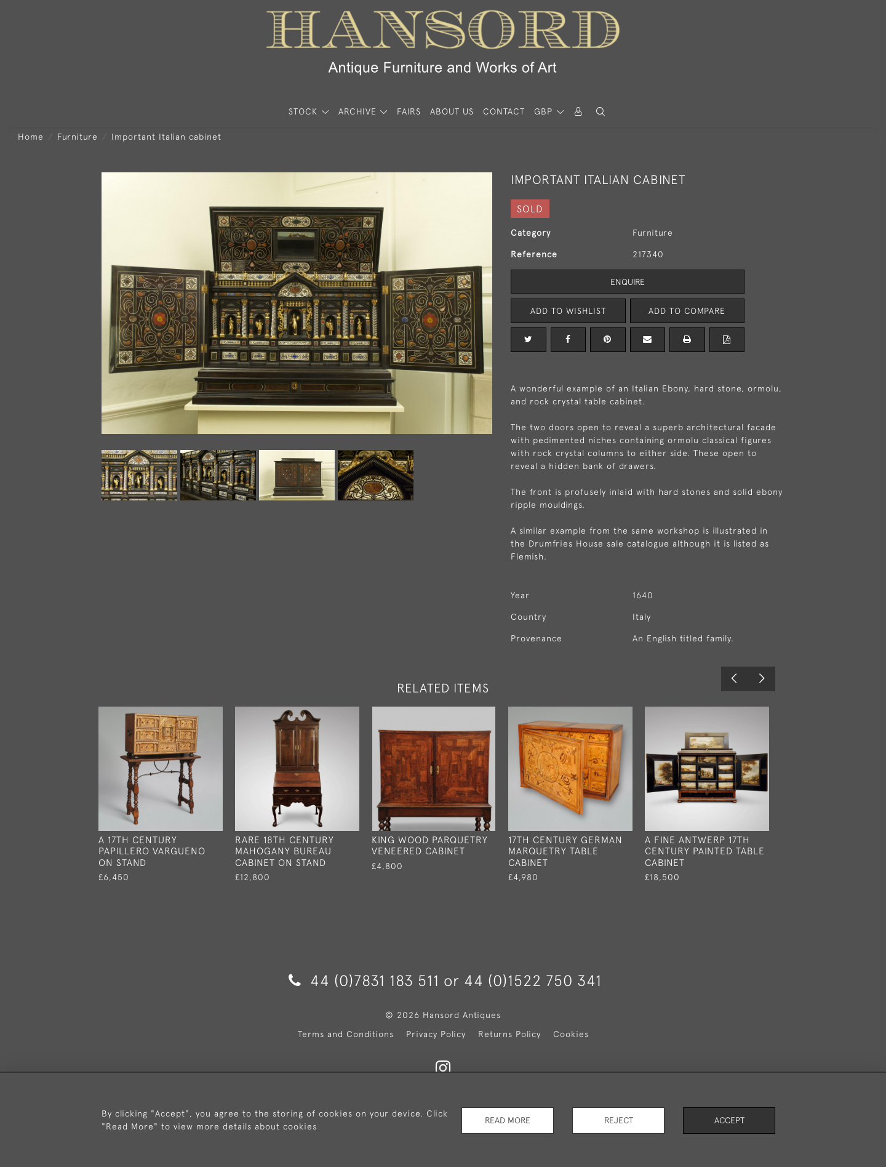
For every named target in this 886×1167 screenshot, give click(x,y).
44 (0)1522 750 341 (533, 980)
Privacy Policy (436, 1034)
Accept (729, 1120)
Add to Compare (687, 311)
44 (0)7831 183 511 (364, 980)
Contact (504, 111)
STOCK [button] (305, 111)
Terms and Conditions (346, 1034)
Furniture (77, 137)
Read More (507, 1120)
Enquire (627, 282)
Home (31, 137)
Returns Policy (509, 1034)
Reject (618, 1120)
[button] (600, 111)
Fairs (409, 111)
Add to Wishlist (568, 311)
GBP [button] (545, 111)
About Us (452, 111)
